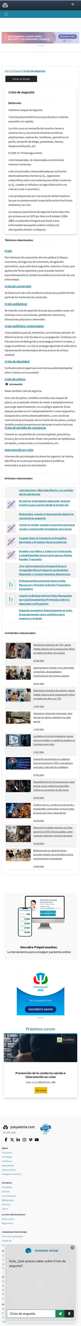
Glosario (17, 71)
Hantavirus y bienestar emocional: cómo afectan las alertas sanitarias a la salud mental (52, 717)
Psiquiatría (7, 1152)
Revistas (6, 1204)
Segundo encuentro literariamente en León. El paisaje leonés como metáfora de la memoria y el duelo (46, 614)
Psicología (7, 1156)
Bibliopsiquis (8, 1200)
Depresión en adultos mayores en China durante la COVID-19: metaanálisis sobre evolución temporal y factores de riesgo (53, 831)
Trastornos (7, 1161)
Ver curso (41, 1090)
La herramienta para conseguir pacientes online (39, 949)
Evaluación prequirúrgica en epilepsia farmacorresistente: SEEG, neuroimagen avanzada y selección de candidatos (53, 763)
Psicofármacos (9, 1195)
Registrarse (7, 1223)
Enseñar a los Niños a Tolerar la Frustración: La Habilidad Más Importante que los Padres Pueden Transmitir (45, 555)
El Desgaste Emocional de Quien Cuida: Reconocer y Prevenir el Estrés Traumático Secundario (45, 585)
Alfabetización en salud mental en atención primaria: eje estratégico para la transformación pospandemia (53, 854)
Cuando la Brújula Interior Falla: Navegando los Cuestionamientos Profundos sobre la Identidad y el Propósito (45, 600)
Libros (5, 1208)
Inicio (8, 71)
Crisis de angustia (34, 71)
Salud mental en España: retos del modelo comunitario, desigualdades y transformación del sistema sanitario (53, 671)
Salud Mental (8, 1165)
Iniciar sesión (8, 1219)
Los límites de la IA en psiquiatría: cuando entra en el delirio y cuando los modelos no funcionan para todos (54, 740)
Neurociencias (9, 1169)
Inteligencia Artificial (11, 1174)
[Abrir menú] (6, 14)
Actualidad (7, 1187)
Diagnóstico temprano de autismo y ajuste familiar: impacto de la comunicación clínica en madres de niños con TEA (54, 694)
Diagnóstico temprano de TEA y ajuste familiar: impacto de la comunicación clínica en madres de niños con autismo (54, 648)
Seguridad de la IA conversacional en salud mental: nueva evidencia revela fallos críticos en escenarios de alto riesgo (54, 785)
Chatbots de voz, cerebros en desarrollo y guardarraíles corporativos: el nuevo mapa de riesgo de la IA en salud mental (54, 808)
